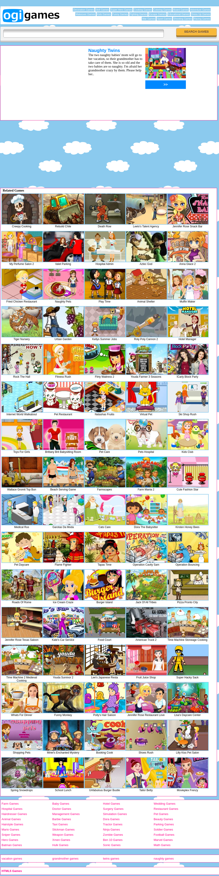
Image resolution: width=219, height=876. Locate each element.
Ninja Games (111, 829)
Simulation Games (115, 814)
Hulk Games (60, 845)
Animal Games (11, 819)
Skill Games (102, 9)
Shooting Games (182, 18)
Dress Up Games (200, 14)
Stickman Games (63, 829)
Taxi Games (60, 824)
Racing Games (202, 18)
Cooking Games (143, 9)
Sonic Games (112, 845)
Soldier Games (163, 829)
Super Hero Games (121, 9)
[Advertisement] (38, 79)
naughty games (164, 858)
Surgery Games (113, 809)
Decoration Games (83, 9)
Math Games (162, 845)
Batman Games (12, 845)
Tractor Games (112, 824)
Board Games (180, 9)
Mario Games (10, 829)
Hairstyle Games (12, 824)
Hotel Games (111, 803)
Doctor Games (61, 809)
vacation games (12, 858)
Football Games (164, 834)
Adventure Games (200, 9)
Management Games (66, 814)
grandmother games (65, 858)
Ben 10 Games (113, 840)
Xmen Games (61, 840)
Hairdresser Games (14, 814)
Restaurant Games (166, 809)
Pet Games (161, 814)
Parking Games (164, 824)
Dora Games (111, 819)
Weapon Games (62, 834)
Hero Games (10, 840)
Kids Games (104, 14)
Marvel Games (163, 840)
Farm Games (10, 803)
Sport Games (164, 18)
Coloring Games (162, 9)
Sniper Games (11, 834)
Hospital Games (12, 809)
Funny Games (120, 14)
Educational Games (178, 14)
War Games (148, 18)
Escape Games (157, 14)
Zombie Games (113, 834)
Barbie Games (61, 819)
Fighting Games (138, 14)
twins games (111, 858)
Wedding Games (165, 803)
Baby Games (60, 803)
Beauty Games (163, 819)
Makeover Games (85, 14)
